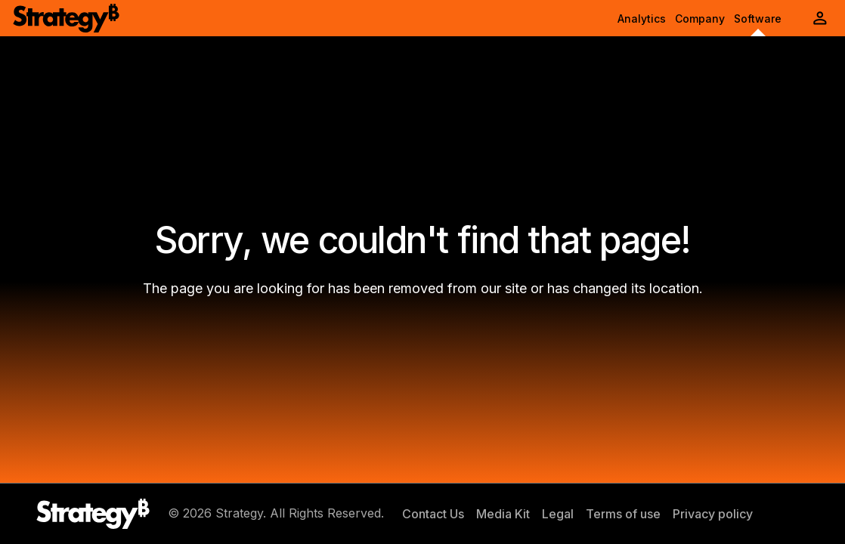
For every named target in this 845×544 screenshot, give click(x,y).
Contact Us (433, 513)
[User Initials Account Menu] (820, 18)
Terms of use (623, 513)
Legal (558, 513)
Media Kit (503, 513)
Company (700, 18)
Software (758, 18)
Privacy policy (713, 513)
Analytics (642, 18)
